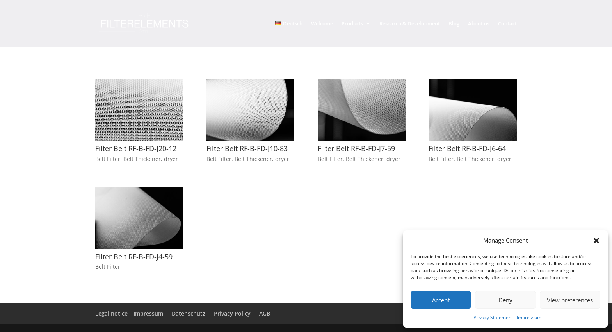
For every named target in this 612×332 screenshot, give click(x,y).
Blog (453, 24)
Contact (507, 24)
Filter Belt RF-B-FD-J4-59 (134, 256)
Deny (505, 300)
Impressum (529, 317)
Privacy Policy (232, 313)
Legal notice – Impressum (129, 313)
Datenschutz (188, 313)
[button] (596, 241)
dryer (171, 158)
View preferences (570, 300)
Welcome (322, 24)
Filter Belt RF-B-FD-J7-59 (356, 148)
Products (352, 24)
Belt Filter (107, 158)
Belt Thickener (142, 158)
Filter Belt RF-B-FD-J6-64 (467, 148)
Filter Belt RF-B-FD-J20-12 (135, 148)
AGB (264, 313)
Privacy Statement (493, 317)
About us (478, 24)
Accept (441, 300)
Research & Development (409, 24)
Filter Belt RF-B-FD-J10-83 (247, 148)
